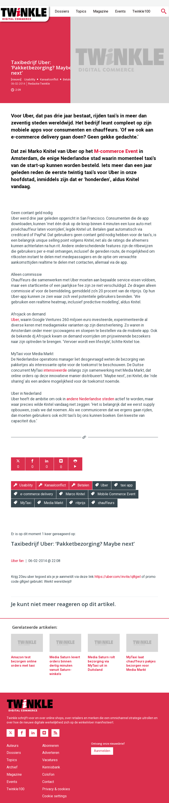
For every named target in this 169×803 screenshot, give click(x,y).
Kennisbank (51, 767)
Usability (29, 79)
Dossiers (62, 11)
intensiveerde (55, 370)
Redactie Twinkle (39, 83)
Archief (12, 767)
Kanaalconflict (49, 79)
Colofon (48, 774)
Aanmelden (102, 751)
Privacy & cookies (56, 789)
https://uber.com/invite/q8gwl (118, 577)
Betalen (67, 79)
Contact (48, 782)
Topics (81, 11)
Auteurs (12, 746)
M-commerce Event (116, 151)
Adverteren (50, 753)
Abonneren (50, 746)
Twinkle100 (141, 11)
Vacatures (50, 760)
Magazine (100, 11)
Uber (15, 319)
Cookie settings (54, 796)
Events (120, 11)
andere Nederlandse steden (90, 399)
